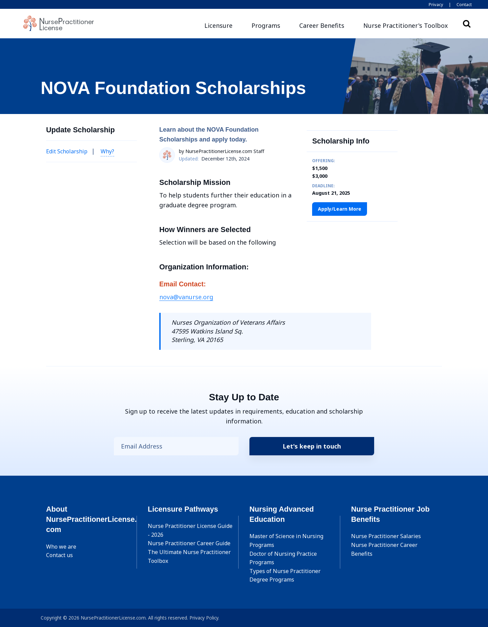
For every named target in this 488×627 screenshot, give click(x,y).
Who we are (61, 546)
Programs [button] (265, 25)
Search (466, 23)
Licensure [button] (218, 25)
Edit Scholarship (66, 151)
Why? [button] (107, 151)
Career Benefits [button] (321, 25)
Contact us (59, 555)
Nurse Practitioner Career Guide (189, 543)
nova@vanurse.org (186, 297)
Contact (464, 4)
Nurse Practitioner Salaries (386, 536)
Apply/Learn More (339, 209)
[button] (406, 25)
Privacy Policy (203, 617)
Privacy (436, 4)
